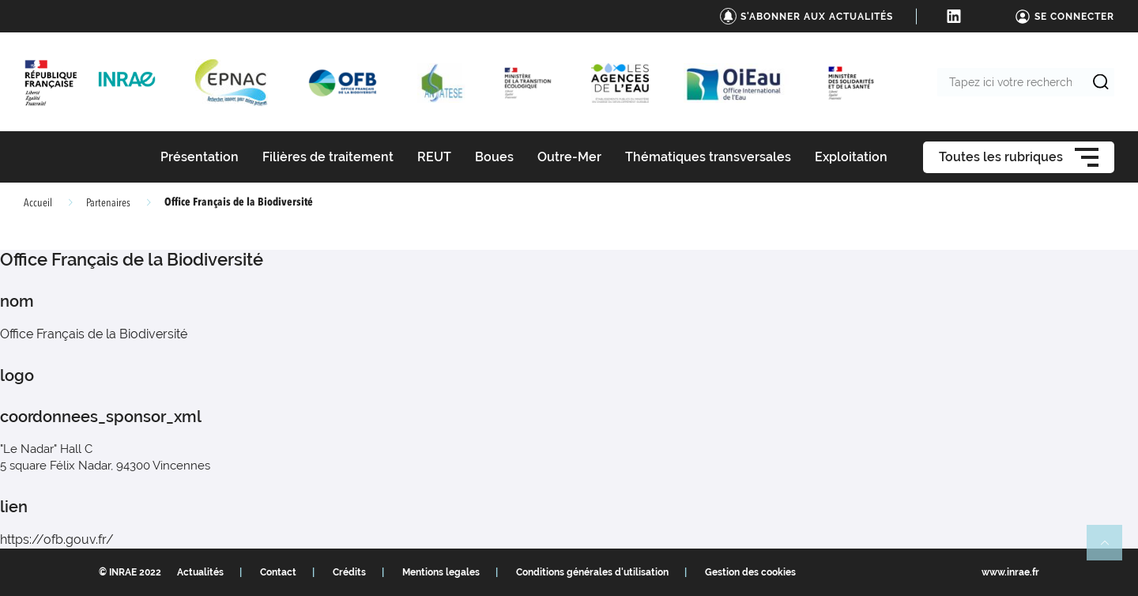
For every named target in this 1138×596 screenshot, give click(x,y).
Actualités (200, 572)
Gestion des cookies (750, 572)
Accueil (38, 203)
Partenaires (108, 203)
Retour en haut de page (1111, 549)
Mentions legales (441, 572)
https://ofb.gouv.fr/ (57, 539)
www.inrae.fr (1010, 572)
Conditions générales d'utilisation (592, 572)
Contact (278, 572)
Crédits (349, 572)
